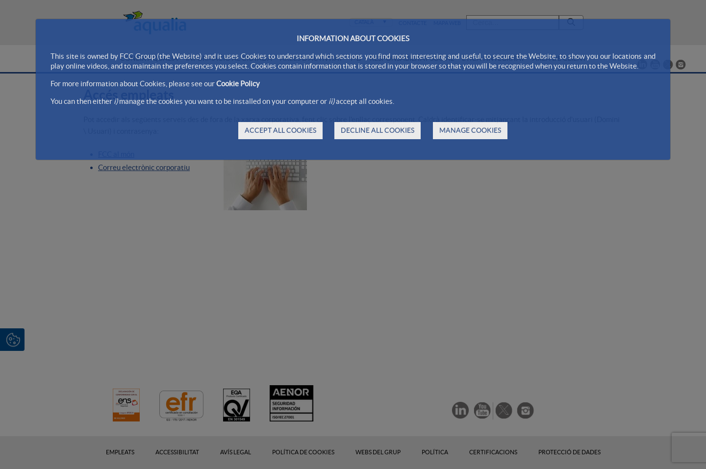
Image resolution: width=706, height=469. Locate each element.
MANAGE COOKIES (470, 130)
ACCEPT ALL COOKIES (280, 130)
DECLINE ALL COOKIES (377, 130)
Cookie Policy (238, 83)
